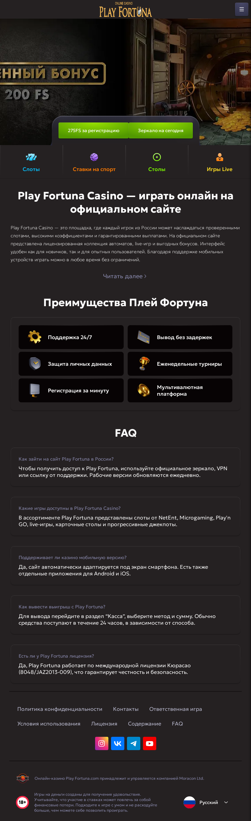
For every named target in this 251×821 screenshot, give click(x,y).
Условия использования (48, 723)
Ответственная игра (175, 709)
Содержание (144, 723)
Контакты (126, 709)
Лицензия (104, 723)
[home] (125, 9)
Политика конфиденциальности (59, 709)
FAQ (177, 723)
